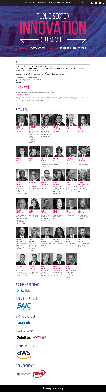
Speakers (33, 3)
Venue (58, 3)
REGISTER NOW (22, 87)
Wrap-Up (79, 3)
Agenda (51, 3)
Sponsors (42, 3)
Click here (19, 94)
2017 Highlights (68, 3)
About (25, 3)
